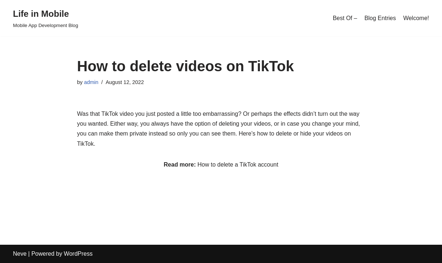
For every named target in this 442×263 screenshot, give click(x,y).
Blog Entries (380, 18)
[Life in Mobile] (45, 18)
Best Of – (345, 18)
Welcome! (416, 18)
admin (91, 82)
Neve (20, 254)
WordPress (78, 254)
